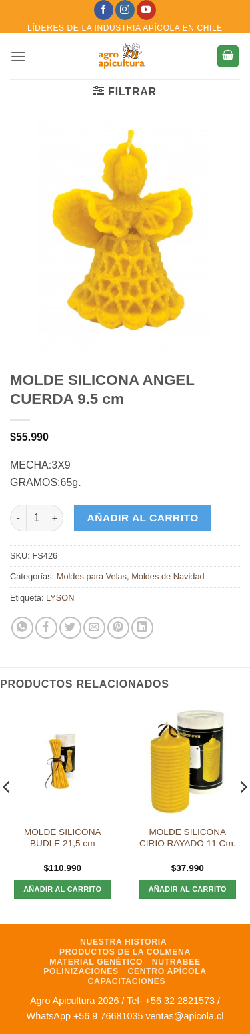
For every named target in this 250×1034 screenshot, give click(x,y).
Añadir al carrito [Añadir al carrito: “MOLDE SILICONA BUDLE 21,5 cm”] (62, 889)
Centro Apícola (167, 971)
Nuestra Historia (123, 942)
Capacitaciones (127, 981)
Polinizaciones (81, 971)
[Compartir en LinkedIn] (142, 628)
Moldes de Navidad (168, 576)
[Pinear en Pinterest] (118, 628)
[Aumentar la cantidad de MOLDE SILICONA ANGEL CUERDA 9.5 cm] (55, 518)
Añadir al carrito (143, 517)
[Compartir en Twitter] (70, 628)
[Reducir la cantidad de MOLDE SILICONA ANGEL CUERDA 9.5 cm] (18, 518)
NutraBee (176, 962)
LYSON (60, 598)
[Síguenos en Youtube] (146, 10)
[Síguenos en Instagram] (125, 10)
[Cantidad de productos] (36, 518)
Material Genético (96, 962)
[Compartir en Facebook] (46, 628)
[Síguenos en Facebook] (103, 10)
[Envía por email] (94, 628)
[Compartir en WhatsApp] (22, 628)
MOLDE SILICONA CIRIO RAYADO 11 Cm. (187, 838)
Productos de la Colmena (125, 952)
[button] (18, 56)
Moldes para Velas (92, 576)
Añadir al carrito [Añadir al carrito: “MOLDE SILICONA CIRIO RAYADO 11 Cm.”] (188, 889)
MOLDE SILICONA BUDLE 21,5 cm (62, 838)
